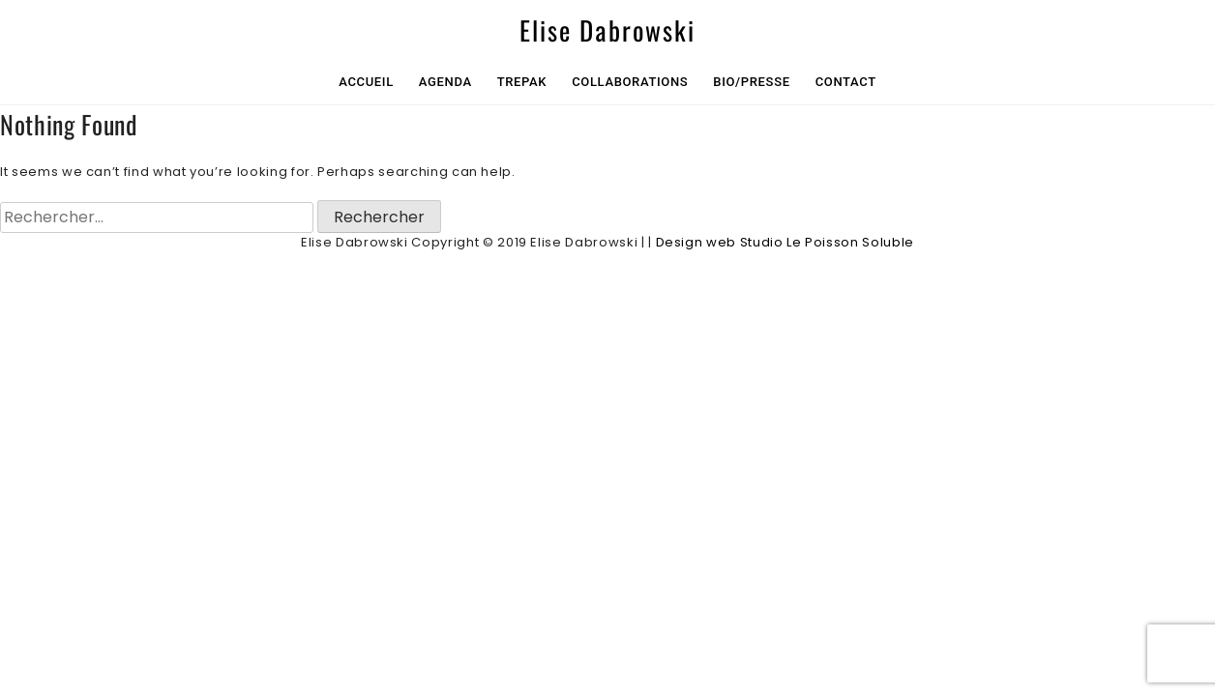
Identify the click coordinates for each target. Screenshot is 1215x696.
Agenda (445, 81)
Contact (845, 81)
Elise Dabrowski (607, 30)
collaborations (630, 81)
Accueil (366, 81)
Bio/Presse (751, 81)
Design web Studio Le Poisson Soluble (785, 242)
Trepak (522, 81)
